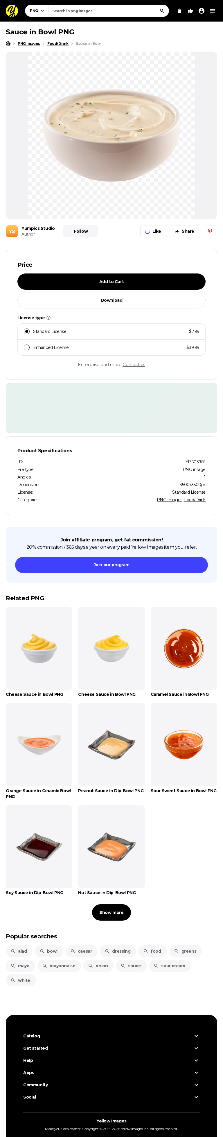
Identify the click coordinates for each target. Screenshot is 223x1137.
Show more (111, 912)
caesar (81, 951)
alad (18, 951)
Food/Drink (195, 499)
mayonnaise (58, 965)
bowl (48, 951)
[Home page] (8, 43)
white (20, 980)
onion (98, 965)
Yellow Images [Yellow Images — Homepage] (111, 1121)
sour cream (169, 965)
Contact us (134, 364)
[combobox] (109, 11)
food (152, 951)
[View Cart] (179, 10)
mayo (19, 965)
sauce (131, 965)
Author (28, 234)
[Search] (162, 10)
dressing (117, 951)
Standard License (189, 492)
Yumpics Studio (38, 228)
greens (185, 951)
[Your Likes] (190, 10)
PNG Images (169, 499)
